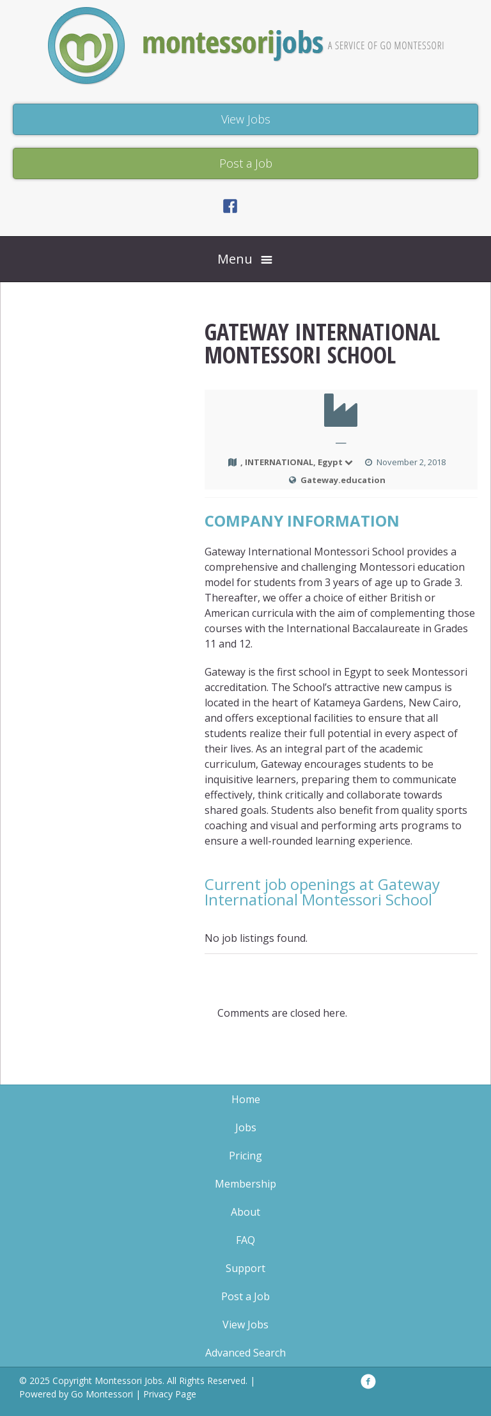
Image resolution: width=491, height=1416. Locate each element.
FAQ (245, 1240)
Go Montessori (102, 1394)
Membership (245, 1184)
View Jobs (245, 1324)
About (245, 1212)
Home (245, 1099)
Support (245, 1268)
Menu (235, 258)
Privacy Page (169, 1394)
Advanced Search (245, 1353)
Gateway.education (343, 480)
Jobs (245, 1127)
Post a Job (245, 1296)
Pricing (245, 1156)
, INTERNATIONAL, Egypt (297, 462)
